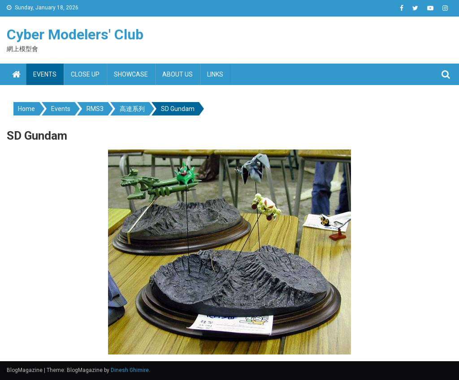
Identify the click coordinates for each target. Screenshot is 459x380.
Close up (85, 74)
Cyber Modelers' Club (75, 34)
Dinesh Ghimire (130, 370)
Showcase (131, 74)
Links (215, 74)
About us (177, 74)
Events (44, 74)
